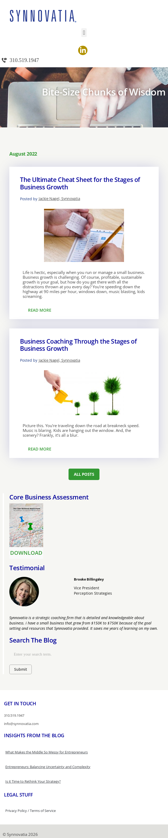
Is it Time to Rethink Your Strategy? (33, 781)
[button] (83, 32)
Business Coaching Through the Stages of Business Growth (78, 345)
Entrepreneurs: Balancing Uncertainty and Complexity (47, 766)
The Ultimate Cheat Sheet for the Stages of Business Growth (80, 183)
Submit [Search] (20, 669)
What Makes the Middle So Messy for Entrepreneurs (46, 752)
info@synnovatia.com (21, 723)
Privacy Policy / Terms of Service (30, 810)
